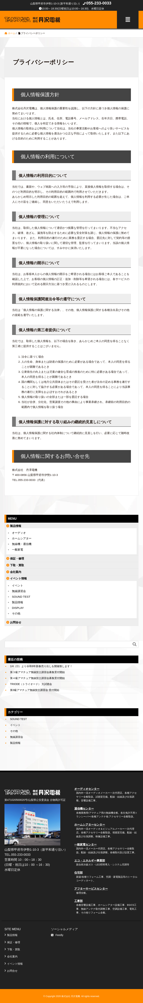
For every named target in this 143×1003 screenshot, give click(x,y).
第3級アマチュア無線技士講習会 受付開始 (34, 689)
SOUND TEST (21, 595)
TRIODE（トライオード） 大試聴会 (31, 683)
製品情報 (15, 525)
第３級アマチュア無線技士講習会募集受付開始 (37, 671)
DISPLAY (18, 607)
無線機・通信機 (21, 543)
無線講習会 (19, 590)
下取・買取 (17, 564)
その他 (16, 612)
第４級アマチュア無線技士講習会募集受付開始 (37, 677)
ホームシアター (21, 537)
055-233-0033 (98, 3)
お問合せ (15, 621)
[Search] (68, 643)
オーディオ (19, 532)
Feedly (57, 934)
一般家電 (17, 549)
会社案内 (15, 571)
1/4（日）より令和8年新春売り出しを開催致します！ (41, 665)
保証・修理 (17, 557)
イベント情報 (18, 577)
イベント (17, 584)
